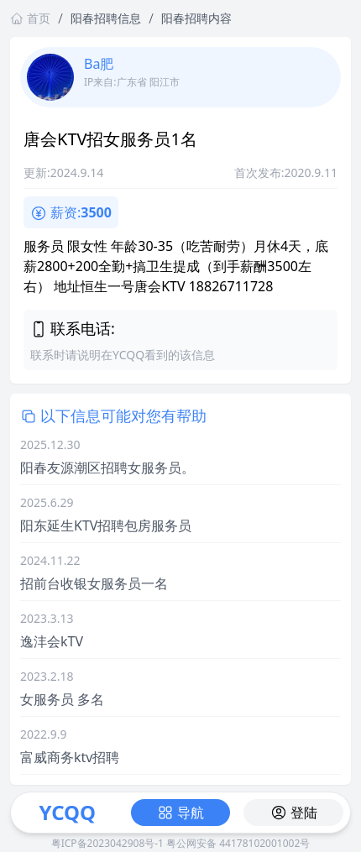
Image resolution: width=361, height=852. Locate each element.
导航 (180, 812)
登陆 (293, 812)
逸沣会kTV (51, 641)
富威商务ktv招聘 (69, 757)
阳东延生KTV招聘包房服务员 (105, 525)
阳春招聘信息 (106, 18)
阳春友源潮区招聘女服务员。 (107, 467)
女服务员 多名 (62, 699)
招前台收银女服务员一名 (94, 583)
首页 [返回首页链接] (30, 18)
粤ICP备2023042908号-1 (107, 843)
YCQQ (67, 812)
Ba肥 (98, 64)
